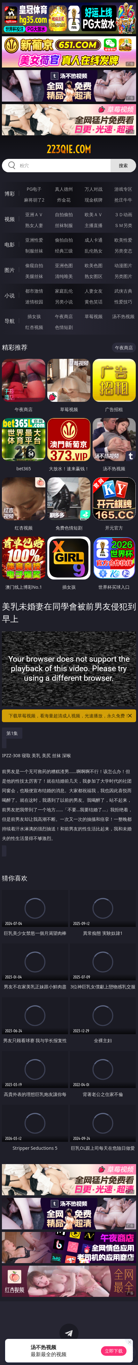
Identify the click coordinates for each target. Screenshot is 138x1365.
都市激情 (34, 291)
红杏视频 (34, 327)
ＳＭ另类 (123, 225)
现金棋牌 (94, 200)
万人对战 (94, 189)
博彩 (9, 193)
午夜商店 (64, 316)
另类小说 (64, 302)
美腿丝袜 (34, 276)
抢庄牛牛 (123, 200)
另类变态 (123, 251)
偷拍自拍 (64, 240)
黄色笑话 (94, 302)
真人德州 (64, 189)
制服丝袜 (34, 251)
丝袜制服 (64, 225)
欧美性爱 (123, 240)
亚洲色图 (64, 265)
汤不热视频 (123, 316)
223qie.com (69, 149)
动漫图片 (123, 265)
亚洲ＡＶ (34, 214)
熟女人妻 (34, 225)
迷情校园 (34, 302)
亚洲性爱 (34, 240)
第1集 (12, 733)
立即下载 (114, 1351)
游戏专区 (123, 189)
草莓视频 (94, 316)
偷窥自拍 (34, 265)
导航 (9, 320)
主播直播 (94, 225)
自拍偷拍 (64, 214)
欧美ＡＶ (94, 214)
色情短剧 (64, 327)
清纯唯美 (64, 276)
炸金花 (64, 200)
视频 (9, 219)
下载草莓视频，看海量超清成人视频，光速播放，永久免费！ (71, 716)
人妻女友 (94, 291)
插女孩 (34, 316)
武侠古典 (123, 291)
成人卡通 (94, 240)
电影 (9, 244)
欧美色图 (94, 265)
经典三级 (64, 251)
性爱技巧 (123, 302)
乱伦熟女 (94, 251)
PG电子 (34, 189)
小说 (9, 295)
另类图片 (123, 276)
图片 (9, 270)
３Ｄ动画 (123, 214)
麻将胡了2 (34, 200)
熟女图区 (94, 276)
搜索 (123, 165)
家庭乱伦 (64, 291)
